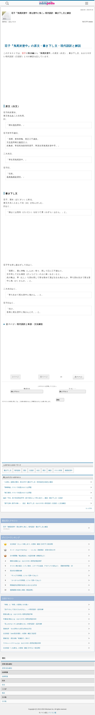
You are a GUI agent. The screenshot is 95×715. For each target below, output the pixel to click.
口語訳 (31, 470)
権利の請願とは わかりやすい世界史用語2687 (26, 561)
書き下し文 (7, 470)
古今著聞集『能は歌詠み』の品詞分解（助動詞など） (28, 556)
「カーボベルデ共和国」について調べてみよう (25, 580)
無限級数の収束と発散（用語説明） (22, 590)
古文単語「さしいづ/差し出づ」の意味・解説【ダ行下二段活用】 (32, 544)
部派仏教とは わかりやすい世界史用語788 (17, 614)
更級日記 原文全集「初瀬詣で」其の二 (16, 638)
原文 (44, 470)
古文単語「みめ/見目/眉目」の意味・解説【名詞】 (20, 633)
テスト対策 (58, 470)
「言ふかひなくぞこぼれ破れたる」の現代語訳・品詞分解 (22, 624)
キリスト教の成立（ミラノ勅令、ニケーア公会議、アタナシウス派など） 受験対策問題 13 (41, 566)
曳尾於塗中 (68, 470)
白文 (38, 470)
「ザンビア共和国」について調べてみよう (24, 575)
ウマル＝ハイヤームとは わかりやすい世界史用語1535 (22, 643)
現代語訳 (17, 470)
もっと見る (89, 508)
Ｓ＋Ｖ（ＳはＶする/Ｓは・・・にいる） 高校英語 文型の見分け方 (32, 550)
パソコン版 (52, 713)
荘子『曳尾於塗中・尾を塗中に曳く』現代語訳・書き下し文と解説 (43, 528)
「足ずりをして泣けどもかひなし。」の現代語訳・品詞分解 (23, 609)
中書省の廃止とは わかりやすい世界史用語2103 (19, 619)
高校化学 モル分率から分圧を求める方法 (17, 629)
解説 (50, 470)
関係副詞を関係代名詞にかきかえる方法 (23, 585)
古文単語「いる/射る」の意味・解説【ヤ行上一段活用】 (22, 648)
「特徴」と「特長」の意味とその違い (15, 604)
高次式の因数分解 (16, 571)
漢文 (24, 470)
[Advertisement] (47, 30)
